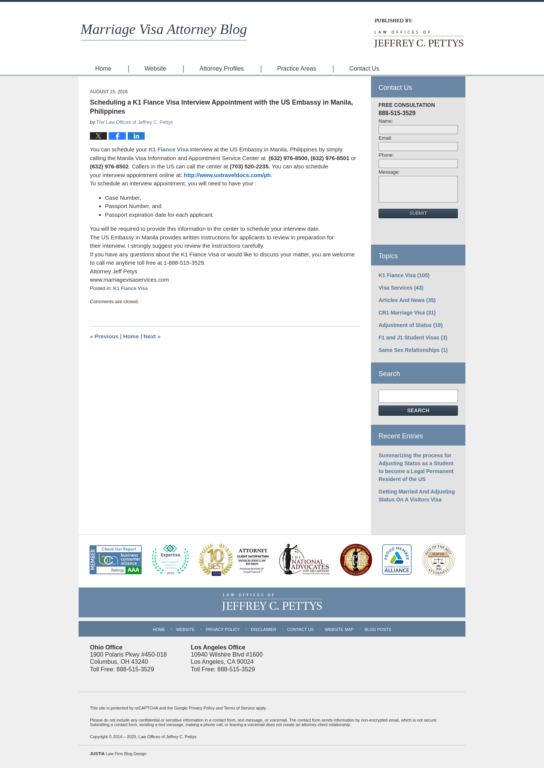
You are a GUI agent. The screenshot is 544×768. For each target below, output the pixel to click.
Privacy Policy (223, 630)
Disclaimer (263, 630)
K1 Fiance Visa (169, 149)
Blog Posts (378, 630)
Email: (385, 138)
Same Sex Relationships (413, 350)
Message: (389, 172)
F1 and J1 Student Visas (413, 338)
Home (103, 68)
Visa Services (401, 288)
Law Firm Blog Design (118, 753)
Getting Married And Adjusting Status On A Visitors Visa (417, 496)
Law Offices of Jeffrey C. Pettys (167, 736)
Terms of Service (239, 708)
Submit (418, 213)
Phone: (386, 155)
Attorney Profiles (221, 68)
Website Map (339, 630)
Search (418, 410)
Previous (104, 336)
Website (156, 68)
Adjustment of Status (411, 325)
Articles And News (407, 300)
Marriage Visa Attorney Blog (163, 29)
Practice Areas (296, 68)
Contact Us (364, 68)
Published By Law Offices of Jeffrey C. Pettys (418, 33)
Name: (386, 121)
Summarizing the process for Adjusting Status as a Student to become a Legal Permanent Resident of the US (416, 467)
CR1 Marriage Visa (407, 313)
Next (152, 336)
